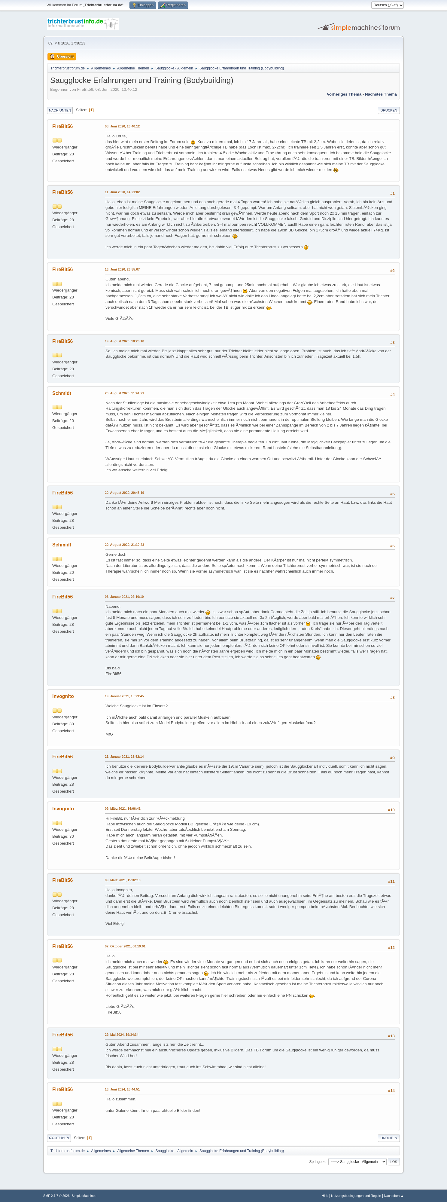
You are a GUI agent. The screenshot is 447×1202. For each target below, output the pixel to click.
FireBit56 (62, 126)
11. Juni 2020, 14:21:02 (122, 192)
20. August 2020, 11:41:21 (124, 393)
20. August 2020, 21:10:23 (124, 544)
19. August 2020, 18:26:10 (124, 341)
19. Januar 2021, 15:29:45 (124, 696)
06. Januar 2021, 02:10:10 (124, 596)
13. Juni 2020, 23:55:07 (122, 269)
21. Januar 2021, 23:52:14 (124, 756)
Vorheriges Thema (344, 94)
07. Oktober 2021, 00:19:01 (125, 946)
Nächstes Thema (381, 94)
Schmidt (61, 393)
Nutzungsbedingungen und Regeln (356, 1195)
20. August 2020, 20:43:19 (124, 492)
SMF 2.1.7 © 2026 (56, 1195)
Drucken (389, 110)
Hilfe (325, 1195)
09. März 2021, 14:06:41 (123, 808)
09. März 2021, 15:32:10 (123, 880)
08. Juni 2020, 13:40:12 (122, 126)
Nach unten (60, 110)
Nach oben (59, 1138)
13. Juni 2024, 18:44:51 (122, 1089)
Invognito (63, 696)
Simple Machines (83, 1195)
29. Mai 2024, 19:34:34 (121, 1034)
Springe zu (317, 1161)
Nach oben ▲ (394, 1195)
